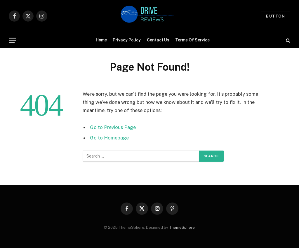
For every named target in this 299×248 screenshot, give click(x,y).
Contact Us (158, 40)
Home (101, 40)
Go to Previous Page (113, 127)
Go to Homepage (109, 138)
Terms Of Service (192, 40)
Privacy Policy (127, 40)
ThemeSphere (182, 227)
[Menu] (12, 40)
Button (275, 16)
